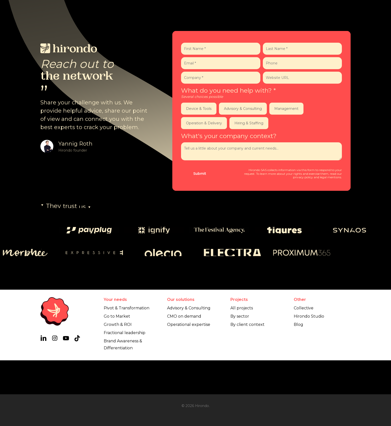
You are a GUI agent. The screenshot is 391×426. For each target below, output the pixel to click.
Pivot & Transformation (126, 342)
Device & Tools (198, 108)
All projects (241, 342)
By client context (247, 358)
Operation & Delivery (204, 123)
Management (286, 108)
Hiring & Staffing (248, 123)
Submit (199, 173)
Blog (298, 358)
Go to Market (117, 350)
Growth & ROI (118, 358)
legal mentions (330, 177)
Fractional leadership (124, 366)
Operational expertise (188, 358)
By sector (239, 350)
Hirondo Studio (309, 350)
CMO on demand (184, 350)
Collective (303, 342)
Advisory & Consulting (243, 108)
